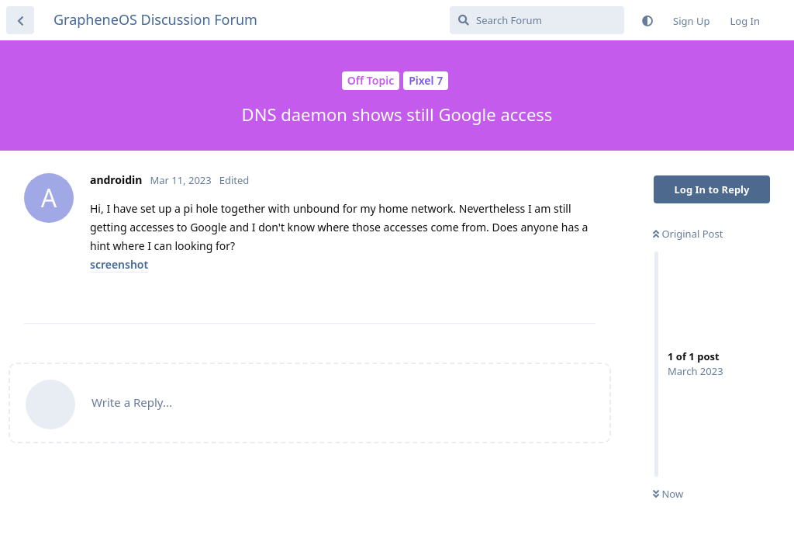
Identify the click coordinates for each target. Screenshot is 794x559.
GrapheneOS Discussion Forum (155, 19)
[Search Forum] (537, 20)
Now (668, 494)
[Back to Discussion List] (20, 20)
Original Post (688, 234)
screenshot (119, 264)
